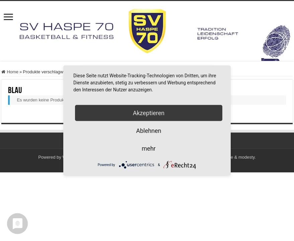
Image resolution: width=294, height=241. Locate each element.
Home (12, 71)
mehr (148, 148)
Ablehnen (148, 130)
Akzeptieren (149, 112)
